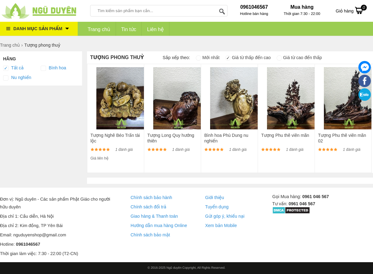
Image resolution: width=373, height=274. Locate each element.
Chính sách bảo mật (150, 234)
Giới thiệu (214, 197)
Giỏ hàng (351, 10)
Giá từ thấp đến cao (248, 57)
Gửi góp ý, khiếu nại (224, 216)
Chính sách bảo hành (151, 197)
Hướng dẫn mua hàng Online (159, 225)
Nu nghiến (17, 78)
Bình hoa (53, 68)
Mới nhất (207, 57)
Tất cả (13, 68)
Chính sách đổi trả (148, 206)
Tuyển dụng (216, 206)
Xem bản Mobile (221, 225)
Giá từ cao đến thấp (299, 57)
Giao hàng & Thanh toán (154, 216)
